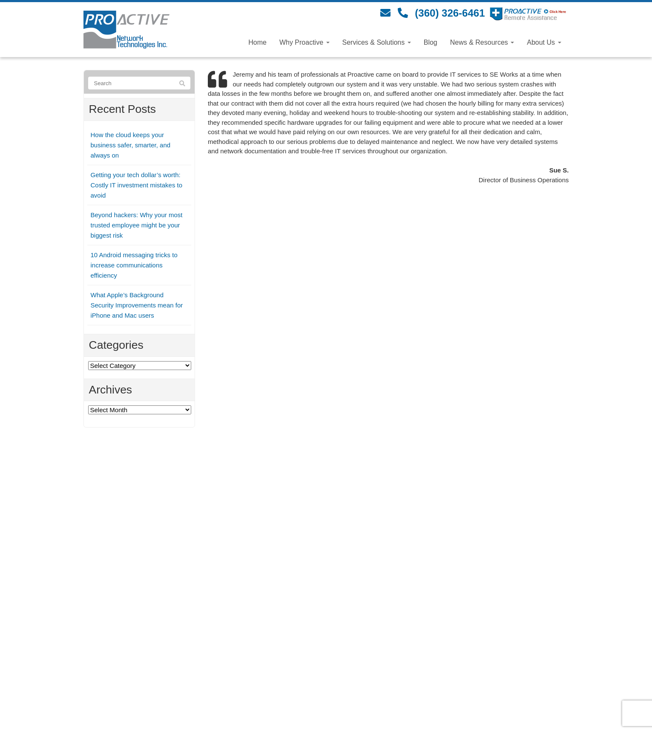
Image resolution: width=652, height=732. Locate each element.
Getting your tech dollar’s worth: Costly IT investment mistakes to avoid (137, 185)
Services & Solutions (376, 42)
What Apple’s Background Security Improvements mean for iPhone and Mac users (137, 305)
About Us (544, 42)
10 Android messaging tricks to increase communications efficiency (134, 265)
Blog (430, 42)
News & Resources (482, 42)
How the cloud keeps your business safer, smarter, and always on (131, 145)
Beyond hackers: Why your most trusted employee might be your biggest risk (137, 225)
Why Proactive (304, 42)
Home (257, 42)
